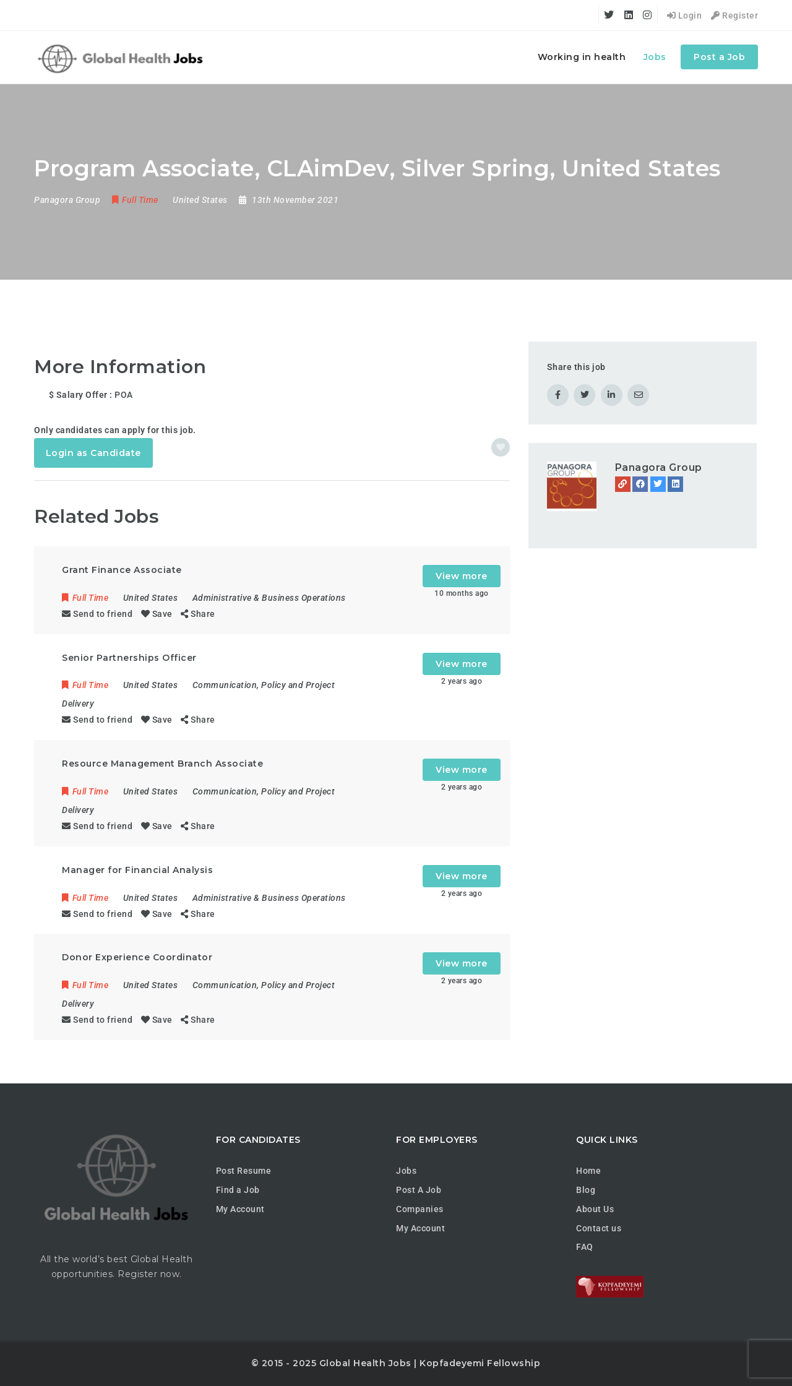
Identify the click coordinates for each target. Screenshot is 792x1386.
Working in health (582, 56)
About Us (595, 1209)
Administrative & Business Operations (269, 598)
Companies (420, 1209)
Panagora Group (658, 467)
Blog (585, 1190)
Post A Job (418, 1190)
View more (462, 576)
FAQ (584, 1247)
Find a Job (238, 1190)
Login (684, 15)
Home (588, 1171)
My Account (240, 1209)
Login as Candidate (93, 452)
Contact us (598, 1228)
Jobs (655, 56)
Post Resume (244, 1171)
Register (734, 15)
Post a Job (719, 56)
